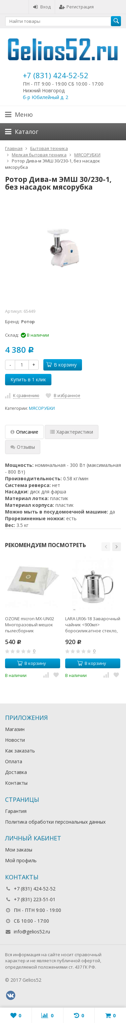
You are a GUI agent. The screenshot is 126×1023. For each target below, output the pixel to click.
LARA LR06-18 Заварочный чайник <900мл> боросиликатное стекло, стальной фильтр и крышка (92, 625)
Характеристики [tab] (71, 432)
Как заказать (20, 750)
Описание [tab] (24, 432)
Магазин (15, 729)
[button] (105, 546)
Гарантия (16, 811)
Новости (15, 740)
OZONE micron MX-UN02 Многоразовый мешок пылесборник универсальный (29, 625)
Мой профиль (21, 860)
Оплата (13, 761)
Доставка (16, 772)
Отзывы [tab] (22, 447)
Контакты (16, 783)
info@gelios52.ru (32, 931)
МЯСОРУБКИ (42, 408)
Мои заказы (18, 849)
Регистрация (76, 7)
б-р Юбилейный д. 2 (45, 97)
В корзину (61, 364)
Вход (42, 7)
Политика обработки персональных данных (55, 822)
